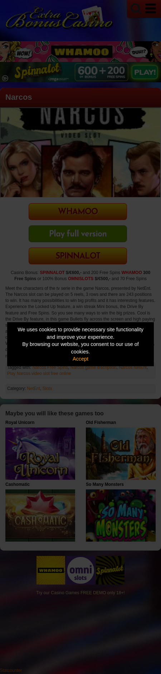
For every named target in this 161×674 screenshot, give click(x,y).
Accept (80, 359)
